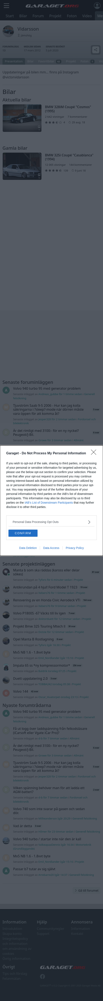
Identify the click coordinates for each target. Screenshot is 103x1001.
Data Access (51, 548)
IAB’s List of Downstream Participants (49, 502)
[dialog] (51, 500)
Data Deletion (28, 548)
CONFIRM (23, 533)
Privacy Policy (75, 548)
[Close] (95, 453)
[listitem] (51, 522)
